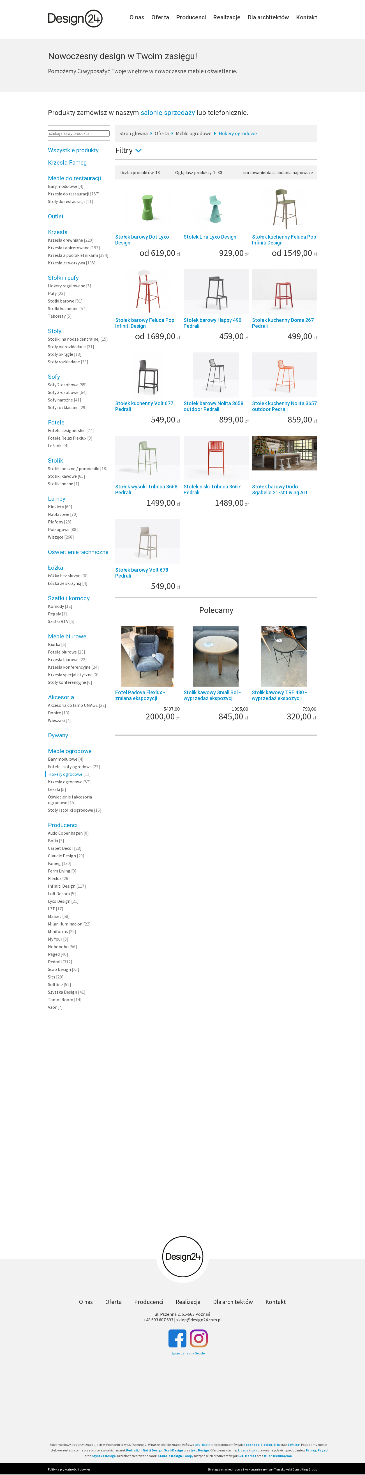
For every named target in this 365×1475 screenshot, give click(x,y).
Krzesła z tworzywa (66, 263)
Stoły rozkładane (64, 361)
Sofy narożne (60, 400)
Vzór (52, 1007)
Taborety (57, 316)
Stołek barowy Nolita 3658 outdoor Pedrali (213, 406)
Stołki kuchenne (63, 308)
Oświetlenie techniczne (78, 552)
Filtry (130, 150)
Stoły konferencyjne (67, 682)
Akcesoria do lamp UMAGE (73, 705)
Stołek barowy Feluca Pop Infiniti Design (144, 323)
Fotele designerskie (67, 430)
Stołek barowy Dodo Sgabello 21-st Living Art (280, 489)
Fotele (56, 422)
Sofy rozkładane (63, 407)
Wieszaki (56, 720)
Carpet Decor (60, 848)
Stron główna (133, 133)
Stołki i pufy (63, 277)
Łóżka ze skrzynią (64, 583)
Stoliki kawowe (62, 476)
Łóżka (55, 567)
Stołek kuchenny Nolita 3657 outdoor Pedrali (284, 406)
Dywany (58, 735)
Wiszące (55, 537)
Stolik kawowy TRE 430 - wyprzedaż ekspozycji (279, 695)
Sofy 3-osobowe (63, 392)
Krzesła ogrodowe (65, 781)
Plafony (55, 522)
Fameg (54, 863)
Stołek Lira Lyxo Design (210, 237)
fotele (206, 1444)
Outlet (56, 216)
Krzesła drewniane (65, 240)
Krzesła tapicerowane (68, 247)
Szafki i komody (69, 598)
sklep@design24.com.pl (199, 1319)
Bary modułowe (62, 186)
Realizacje (227, 17)
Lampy (56, 498)
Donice (54, 712)
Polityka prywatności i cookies (69, 1469)
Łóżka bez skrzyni (65, 575)
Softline (55, 984)
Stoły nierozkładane (67, 346)
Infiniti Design (61, 886)
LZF (51, 908)
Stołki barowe (61, 301)
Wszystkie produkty (73, 150)
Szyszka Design (62, 992)
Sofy (54, 376)
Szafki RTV (58, 621)
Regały (54, 614)
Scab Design (59, 969)
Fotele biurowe (62, 652)
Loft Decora (59, 893)
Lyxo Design (59, 901)
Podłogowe (59, 529)
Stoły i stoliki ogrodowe (70, 810)
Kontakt (306, 17)
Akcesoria (61, 697)
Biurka (54, 644)
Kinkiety (56, 506)
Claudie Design (62, 855)
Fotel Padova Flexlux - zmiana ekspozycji (140, 695)
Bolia (53, 840)
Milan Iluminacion (65, 924)
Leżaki (54, 789)
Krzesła (58, 232)
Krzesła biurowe (63, 659)
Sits (51, 977)
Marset (54, 916)
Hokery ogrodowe (65, 774)
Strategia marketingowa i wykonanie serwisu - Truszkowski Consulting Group (262, 1469)
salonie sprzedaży (168, 113)
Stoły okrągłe (60, 354)
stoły (253, 1450)
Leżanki (55, 445)
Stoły (54, 331)
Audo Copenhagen (65, 833)
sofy (197, 1444)
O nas (137, 17)
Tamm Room (60, 999)
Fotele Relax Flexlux (67, 438)
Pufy (52, 293)
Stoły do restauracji (66, 201)
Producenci (191, 17)
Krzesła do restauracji (68, 194)
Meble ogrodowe (70, 751)
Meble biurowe (67, 636)
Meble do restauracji (74, 178)
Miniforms (58, 931)
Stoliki (56, 460)
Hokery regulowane (66, 285)
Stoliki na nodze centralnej (74, 339)
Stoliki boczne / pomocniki (73, 468)
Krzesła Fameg (67, 162)
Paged (54, 954)
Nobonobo (58, 946)
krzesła (243, 1450)
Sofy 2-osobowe (63, 384)
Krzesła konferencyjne (69, 667)
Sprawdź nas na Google (188, 1353)
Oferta (160, 17)
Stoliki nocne (60, 483)
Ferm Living (59, 871)
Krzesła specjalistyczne (70, 674)
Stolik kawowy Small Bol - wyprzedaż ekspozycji (212, 695)
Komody (56, 606)
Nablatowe (58, 514)
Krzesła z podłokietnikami (73, 255)
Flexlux (54, 878)
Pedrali (55, 961)
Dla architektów (268, 17)
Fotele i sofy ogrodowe (70, 766)
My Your (55, 939)
